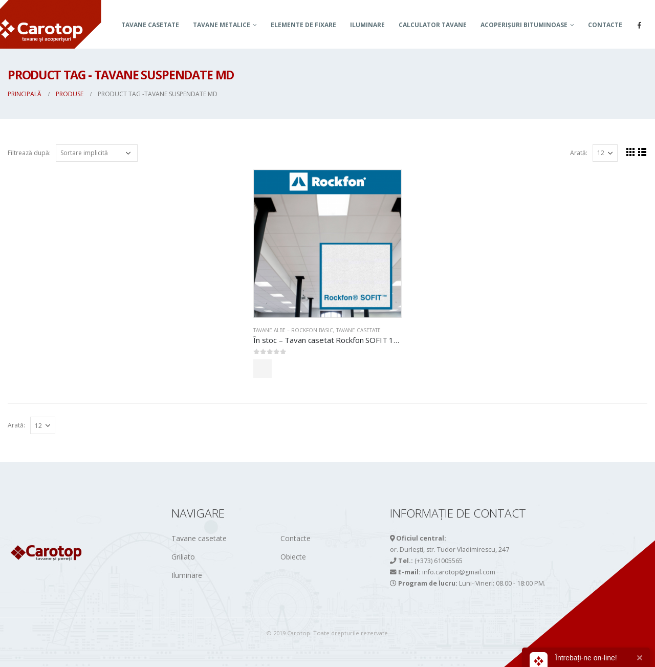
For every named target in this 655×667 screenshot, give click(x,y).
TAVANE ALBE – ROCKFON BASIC (293, 330)
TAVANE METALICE (221, 24)
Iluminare (367, 24)
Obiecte (293, 557)
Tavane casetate (150, 24)
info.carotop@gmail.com (458, 572)
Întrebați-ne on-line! (586, 658)
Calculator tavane (433, 24)
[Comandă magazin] (97, 153)
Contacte (605, 24)
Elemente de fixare (303, 24)
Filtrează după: (29, 152)
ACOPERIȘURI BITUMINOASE (524, 24)
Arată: (578, 152)
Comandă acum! (298, 368)
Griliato (183, 557)
